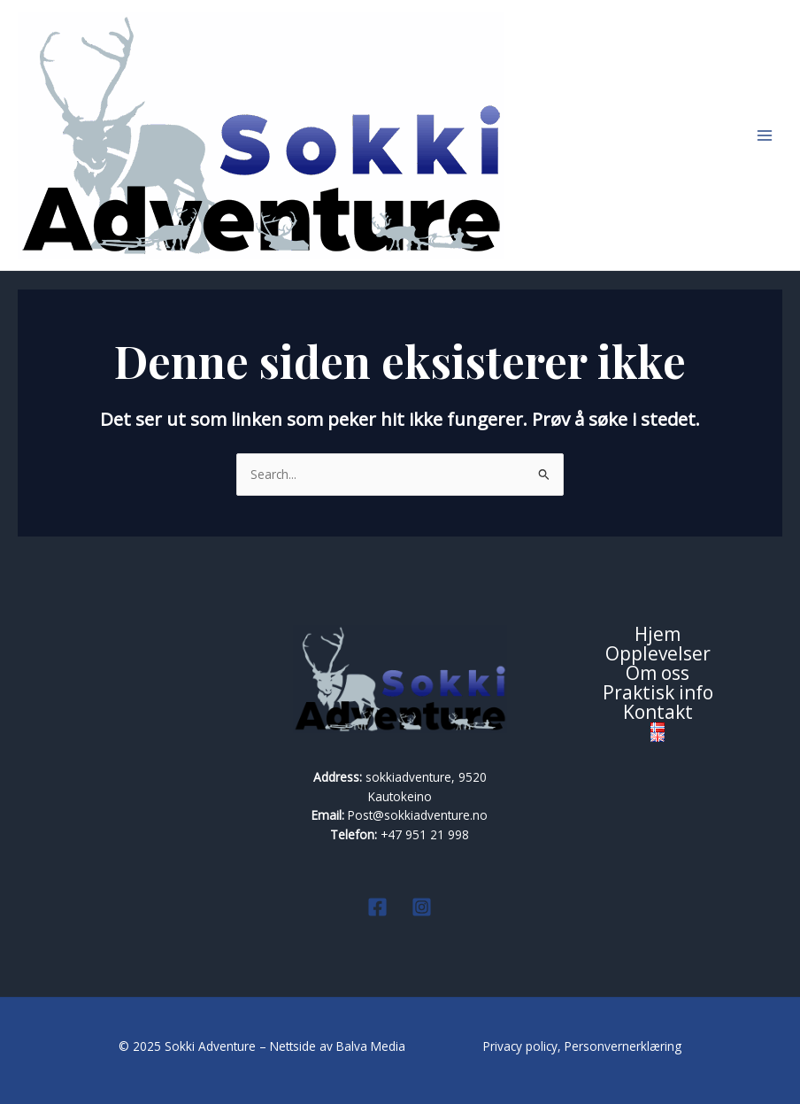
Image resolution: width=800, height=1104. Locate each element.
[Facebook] (377, 907)
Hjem (658, 635)
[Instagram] (422, 907)
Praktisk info (658, 693)
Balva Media (372, 1046)
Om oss (657, 673)
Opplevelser (658, 654)
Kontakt (658, 712)
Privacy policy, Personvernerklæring (582, 1046)
